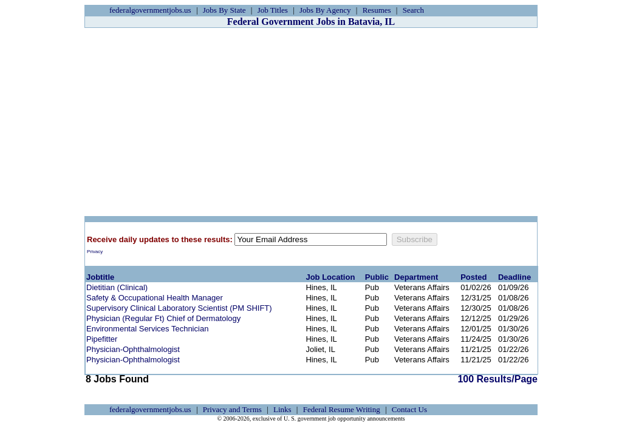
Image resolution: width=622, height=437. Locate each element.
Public (377, 277)
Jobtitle (100, 277)
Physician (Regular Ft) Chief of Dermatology (163, 318)
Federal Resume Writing (341, 409)
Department (416, 277)
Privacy (95, 251)
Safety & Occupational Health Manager (154, 297)
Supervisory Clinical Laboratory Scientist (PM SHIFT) (179, 308)
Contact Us (409, 409)
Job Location (330, 277)
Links (282, 409)
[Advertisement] (311, 122)
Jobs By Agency (325, 10)
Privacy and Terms (232, 409)
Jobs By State (224, 10)
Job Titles (273, 10)
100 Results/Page (497, 379)
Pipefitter (101, 339)
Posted (473, 277)
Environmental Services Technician (147, 328)
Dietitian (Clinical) (117, 287)
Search (413, 10)
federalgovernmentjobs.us (150, 10)
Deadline (514, 277)
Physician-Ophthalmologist (133, 349)
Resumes (377, 10)
